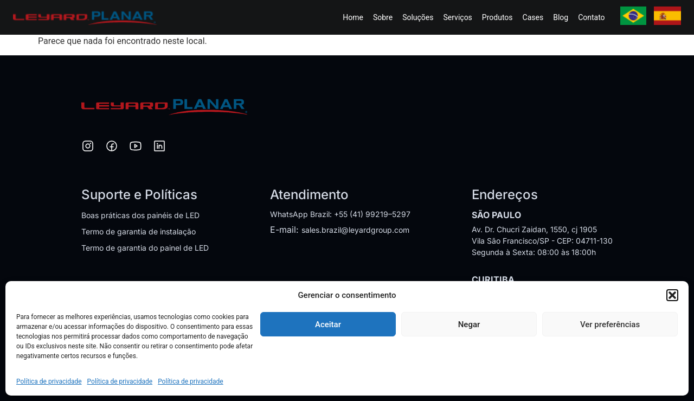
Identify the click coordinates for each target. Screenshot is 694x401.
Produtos (497, 17)
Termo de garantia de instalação (138, 231)
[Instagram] (87, 147)
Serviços (458, 17)
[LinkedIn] (159, 147)
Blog (560, 17)
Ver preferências (610, 324)
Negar (469, 324)
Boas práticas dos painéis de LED (140, 215)
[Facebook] (111, 147)
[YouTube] (135, 147)
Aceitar (328, 324)
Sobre (383, 17)
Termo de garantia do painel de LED (145, 247)
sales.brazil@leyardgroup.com (355, 229)
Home (353, 17)
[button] (672, 295)
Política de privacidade (49, 381)
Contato (591, 17)
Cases (533, 17)
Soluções (417, 17)
